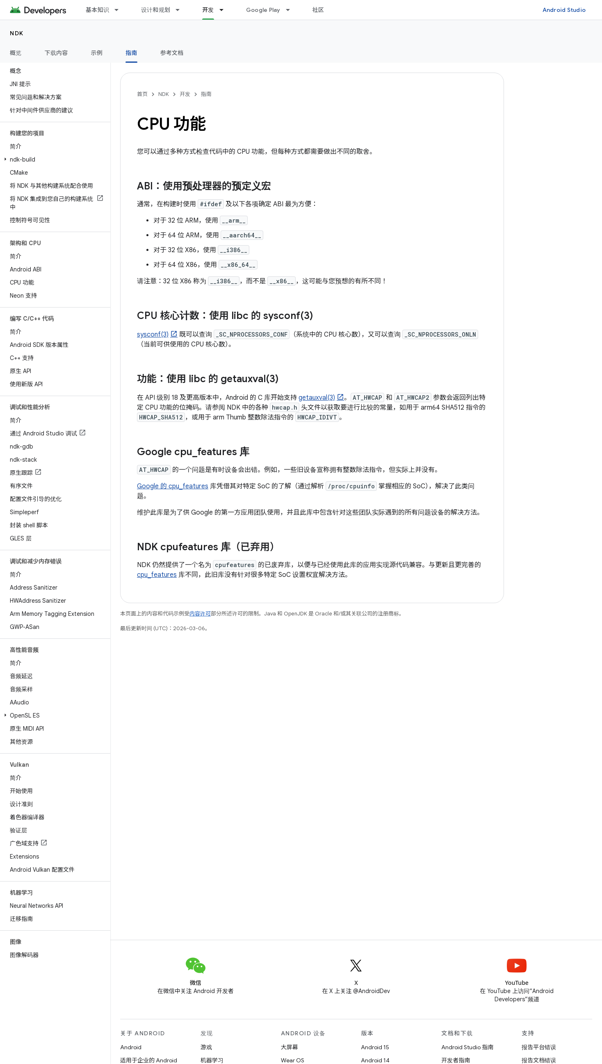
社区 (318, 10)
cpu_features (157, 575)
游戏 (206, 1047)
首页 (142, 94)
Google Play (263, 10)
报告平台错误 (539, 1047)
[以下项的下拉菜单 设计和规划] (181, 10)
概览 (16, 53)
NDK (17, 33)
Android (130, 1047)
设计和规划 (155, 10)
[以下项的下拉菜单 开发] (225, 10)
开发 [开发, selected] (208, 10)
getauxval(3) (317, 398)
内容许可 (200, 613)
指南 (206, 94)
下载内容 (56, 53)
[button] (53, 159)
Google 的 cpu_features (172, 486)
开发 (185, 94)
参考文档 (172, 53)
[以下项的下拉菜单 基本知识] (120, 10)
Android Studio (564, 10)
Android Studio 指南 (467, 1047)
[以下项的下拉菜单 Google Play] (291, 10)
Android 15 (375, 1047)
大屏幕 (289, 1047)
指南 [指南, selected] (131, 53)
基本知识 (97, 10)
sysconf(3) (153, 334)
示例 (97, 53)
